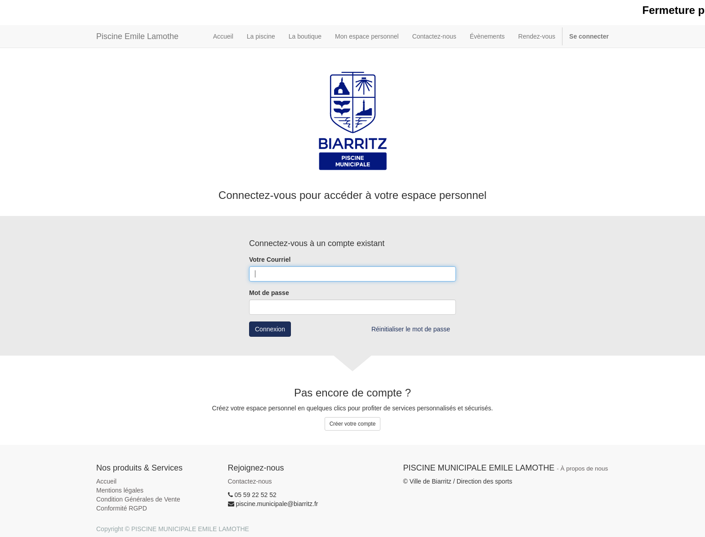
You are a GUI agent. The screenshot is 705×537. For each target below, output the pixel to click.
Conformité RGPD (121, 508)
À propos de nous (584, 468)
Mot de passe (269, 292)
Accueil (106, 481)
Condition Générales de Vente (138, 499)
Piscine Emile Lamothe (137, 36)
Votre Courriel (269, 259)
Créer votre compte (353, 424)
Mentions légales (119, 490)
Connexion (270, 329)
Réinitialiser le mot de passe (410, 329)
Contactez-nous (250, 481)
